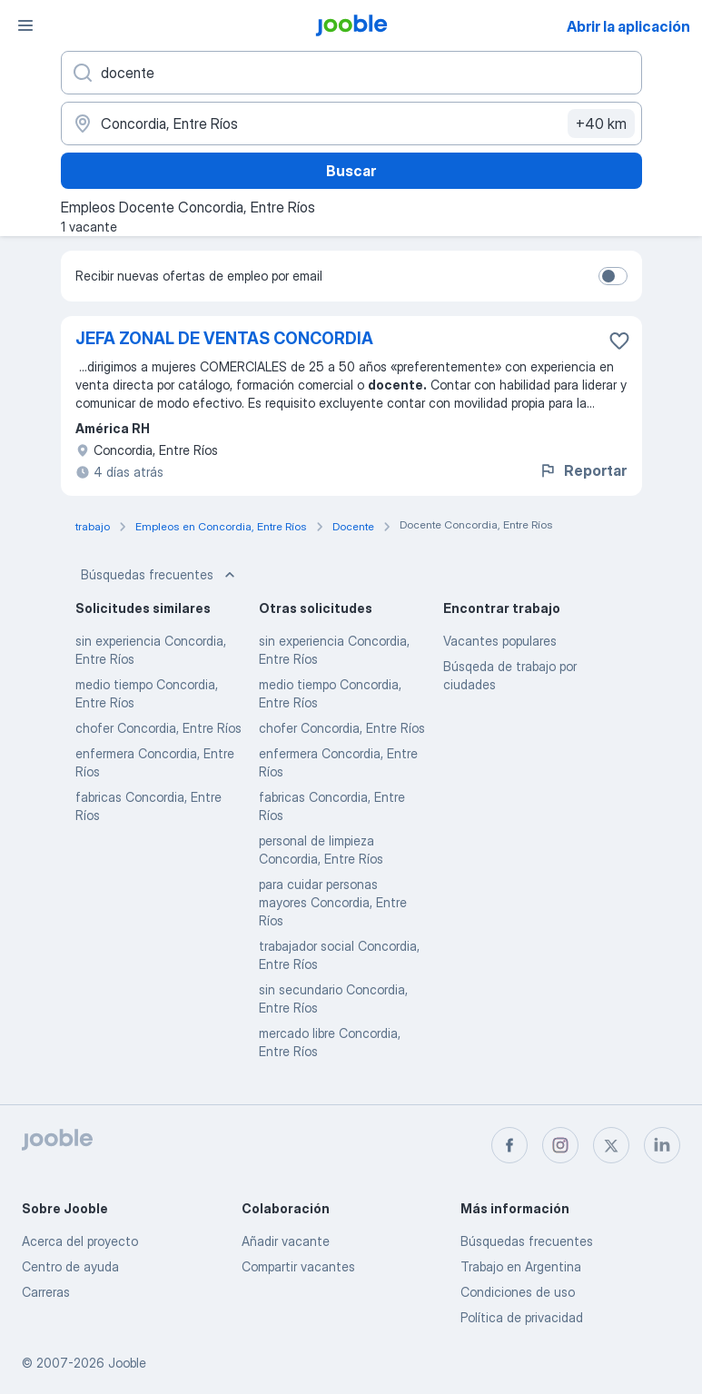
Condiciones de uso (517, 1292)
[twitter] (611, 1145)
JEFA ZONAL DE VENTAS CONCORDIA (224, 338)
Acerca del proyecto (80, 1241)
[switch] (613, 276)
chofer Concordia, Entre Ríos (158, 728)
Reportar (583, 470)
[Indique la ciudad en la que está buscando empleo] (351, 123)
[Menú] (25, 25)
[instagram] (560, 1145)
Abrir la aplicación (628, 26)
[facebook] (509, 1145)
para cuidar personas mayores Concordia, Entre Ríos (333, 902)
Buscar (351, 171)
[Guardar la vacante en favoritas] (619, 340)
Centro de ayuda (70, 1266)
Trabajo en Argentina (520, 1266)
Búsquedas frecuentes (160, 575)
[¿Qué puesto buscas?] (351, 72)
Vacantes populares (500, 640)
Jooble (127, 1362)
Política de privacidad (521, 1317)
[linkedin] (662, 1145)
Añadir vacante (286, 1241)
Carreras (46, 1292)
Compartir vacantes (298, 1266)
